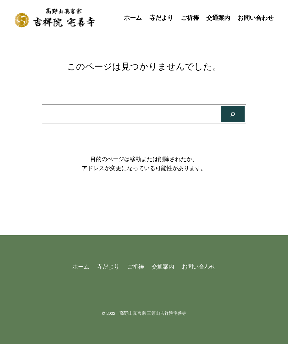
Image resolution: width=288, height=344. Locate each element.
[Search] (233, 114)
